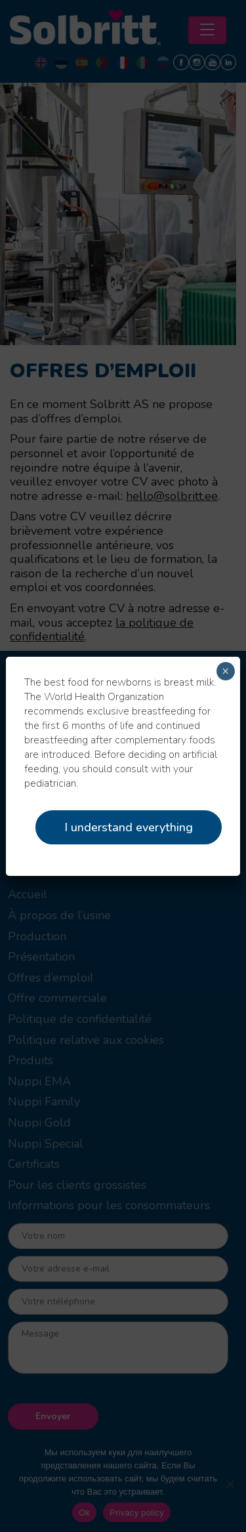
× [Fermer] (225, 671)
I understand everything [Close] (128, 827)
